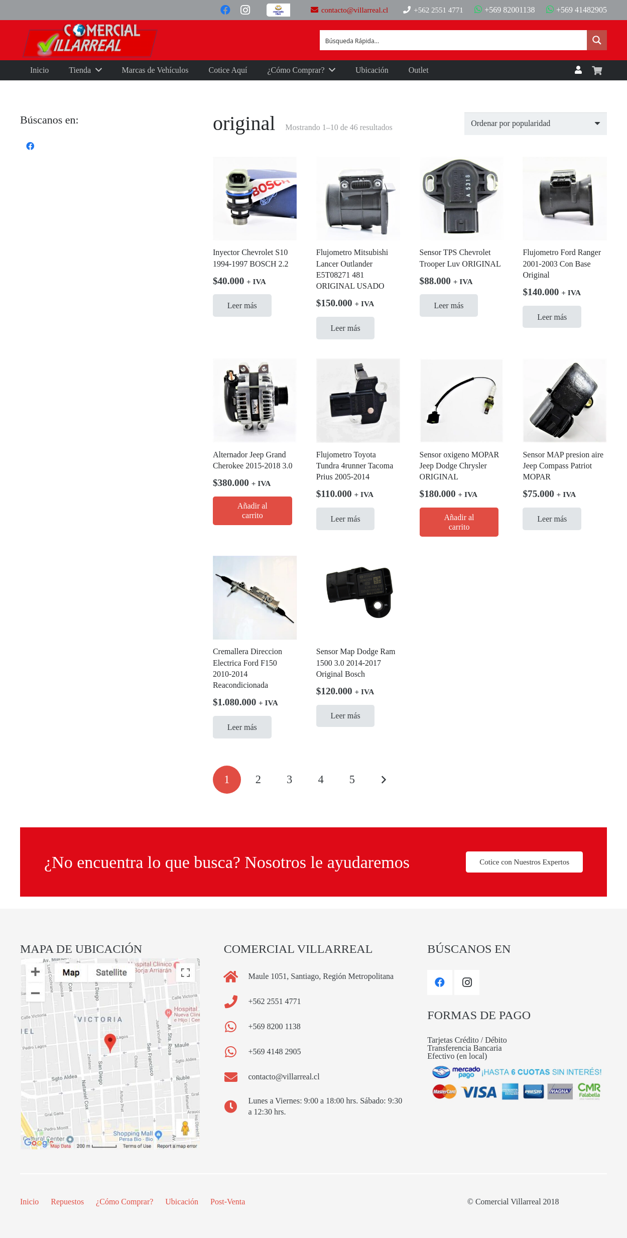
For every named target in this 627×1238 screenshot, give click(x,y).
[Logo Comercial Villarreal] (90, 40)
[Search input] (453, 40)
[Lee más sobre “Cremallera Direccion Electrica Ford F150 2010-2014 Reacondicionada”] (242, 727)
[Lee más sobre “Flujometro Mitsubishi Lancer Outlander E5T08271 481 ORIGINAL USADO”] (345, 328)
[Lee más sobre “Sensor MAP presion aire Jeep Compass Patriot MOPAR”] (552, 519)
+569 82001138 (504, 10)
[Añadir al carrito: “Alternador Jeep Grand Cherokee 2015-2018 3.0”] (252, 511)
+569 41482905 (576, 10)
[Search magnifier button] (597, 40)
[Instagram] (245, 10)
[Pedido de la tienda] (535, 123)
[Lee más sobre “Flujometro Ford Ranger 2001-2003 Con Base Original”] (552, 317)
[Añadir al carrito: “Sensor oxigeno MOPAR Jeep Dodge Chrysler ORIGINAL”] (459, 522)
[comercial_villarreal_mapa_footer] (110, 1054)
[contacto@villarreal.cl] (236, 1076)
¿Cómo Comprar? (124, 1201)
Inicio (29, 1201)
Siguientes (383, 780)
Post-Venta (227, 1201)
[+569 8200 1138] (236, 1026)
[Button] (281, 10)
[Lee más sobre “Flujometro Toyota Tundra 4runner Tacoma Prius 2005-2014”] (345, 519)
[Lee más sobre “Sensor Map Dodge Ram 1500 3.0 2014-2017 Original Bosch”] (345, 716)
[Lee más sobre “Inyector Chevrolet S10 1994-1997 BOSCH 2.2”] (242, 305)
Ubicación (181, 1201)
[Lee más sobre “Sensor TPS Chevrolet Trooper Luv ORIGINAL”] (449, 305)
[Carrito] (597, 70)
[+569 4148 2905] (236, 1051)
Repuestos (67, 1201)
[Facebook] (225, 10)
